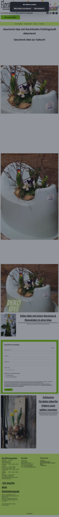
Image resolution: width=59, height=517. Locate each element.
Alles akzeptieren (39, 8)
